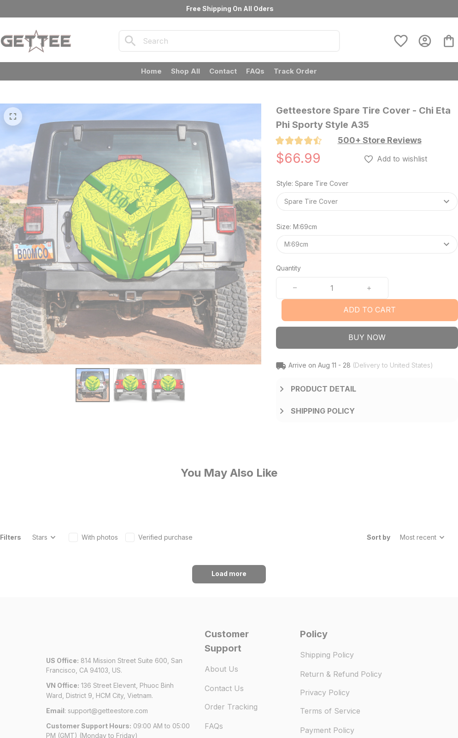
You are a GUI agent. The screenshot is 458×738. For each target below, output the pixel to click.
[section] (380, 140)
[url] (108, 660)
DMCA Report (130, 710)
